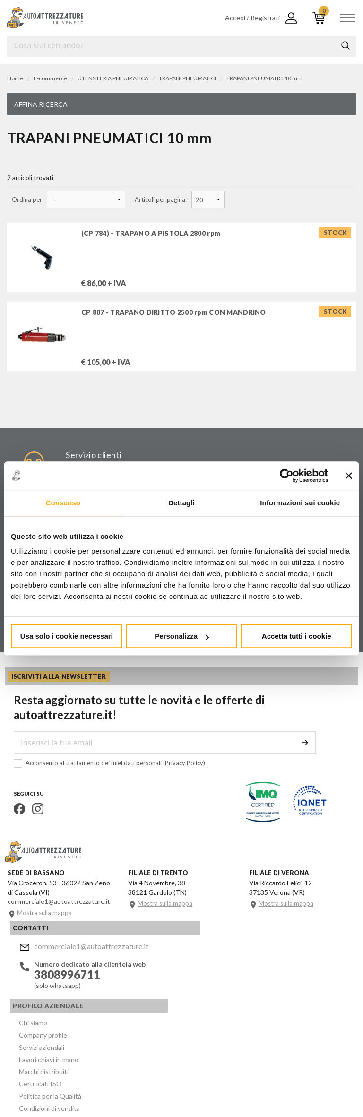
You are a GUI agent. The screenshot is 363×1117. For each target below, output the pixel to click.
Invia (310, 751)
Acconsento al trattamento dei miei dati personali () (103, 772)
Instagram (31, 817)
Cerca (345, 45)
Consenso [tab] (63, 503)
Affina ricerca (41, 104)
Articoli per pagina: (161, 200)
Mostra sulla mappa (46, 925)
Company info (202, 1075)
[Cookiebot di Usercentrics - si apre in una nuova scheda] (286, 475)
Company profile (184, 963)
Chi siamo (174, 952)
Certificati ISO (181, 1008)
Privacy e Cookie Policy (258, 1075)
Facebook (12, 817)
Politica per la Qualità (191, 1020)
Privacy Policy (177, 771)
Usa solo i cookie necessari (66, 636)
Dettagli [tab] (181, 503)
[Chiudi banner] (349, 475)
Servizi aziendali (182, 974)
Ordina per (27, 200)
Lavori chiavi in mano (189, 986)
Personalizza (182, 636)
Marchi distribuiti (184, 997)
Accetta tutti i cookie (296, 636)
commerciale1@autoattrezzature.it (85, 953)
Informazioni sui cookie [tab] (300, 503)
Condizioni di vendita (190, 1031)
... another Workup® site (41, 1089)
